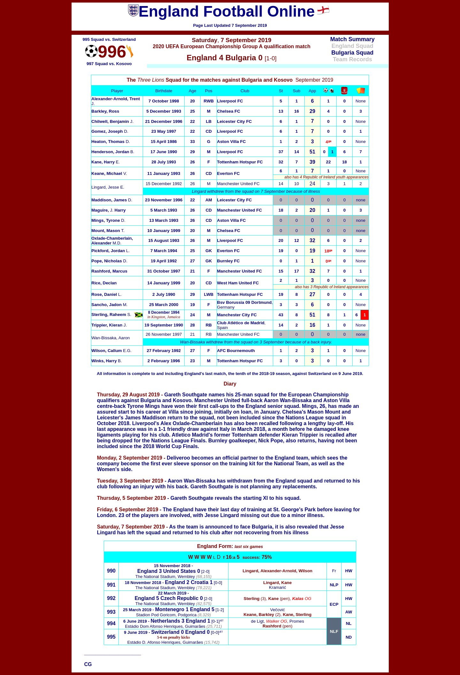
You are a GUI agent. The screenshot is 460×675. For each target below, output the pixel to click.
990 (111, 571)
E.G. (111, 350)
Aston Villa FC (231, 141)
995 (111, 637)
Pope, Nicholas (109, 261)
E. (105, 162)
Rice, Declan (104, 283)
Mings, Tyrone (108, 220)
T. (108, 230)
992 (111, 598)
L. (110, 250)
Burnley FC (228, 261)
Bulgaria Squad (352, 52)
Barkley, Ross (105, 111)
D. (109, 131)
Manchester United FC (238, 183)
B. (112, 151)
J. (112, 121)
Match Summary (352, 39)
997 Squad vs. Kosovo (109, 63)
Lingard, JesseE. (107, 187)
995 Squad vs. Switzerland (109, 39)
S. (111, 314)
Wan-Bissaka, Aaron (110, 337)
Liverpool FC (230, 101)
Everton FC (228, 173)
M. (109, 304)
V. (109, 173)
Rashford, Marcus (109, 271)
